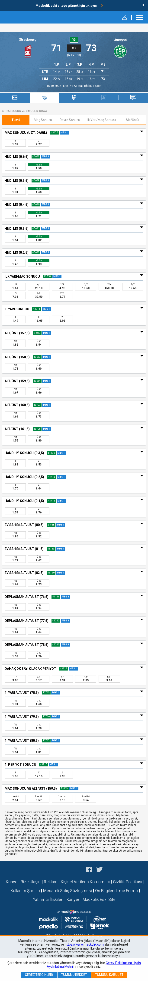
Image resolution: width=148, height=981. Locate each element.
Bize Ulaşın (31, 881)
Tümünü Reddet (74, 975)
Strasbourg (27, 39)
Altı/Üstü (132, 120)
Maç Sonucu (43, 120)
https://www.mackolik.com (84, 944)
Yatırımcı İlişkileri (48, 899)
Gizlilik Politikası (127, 881)
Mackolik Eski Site (99, 899)
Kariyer (73, 899)
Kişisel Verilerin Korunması (85, 881)
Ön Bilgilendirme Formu (116, 890)
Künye (11, 881)
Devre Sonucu (70, 120)
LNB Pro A (69, 86)
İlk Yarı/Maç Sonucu (101, 120)
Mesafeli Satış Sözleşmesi (67, 890)
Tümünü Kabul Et (109, 975)
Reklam (51, 881)
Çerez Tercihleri (39, 975)
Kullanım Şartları (25, 890)
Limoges (120, 39)
